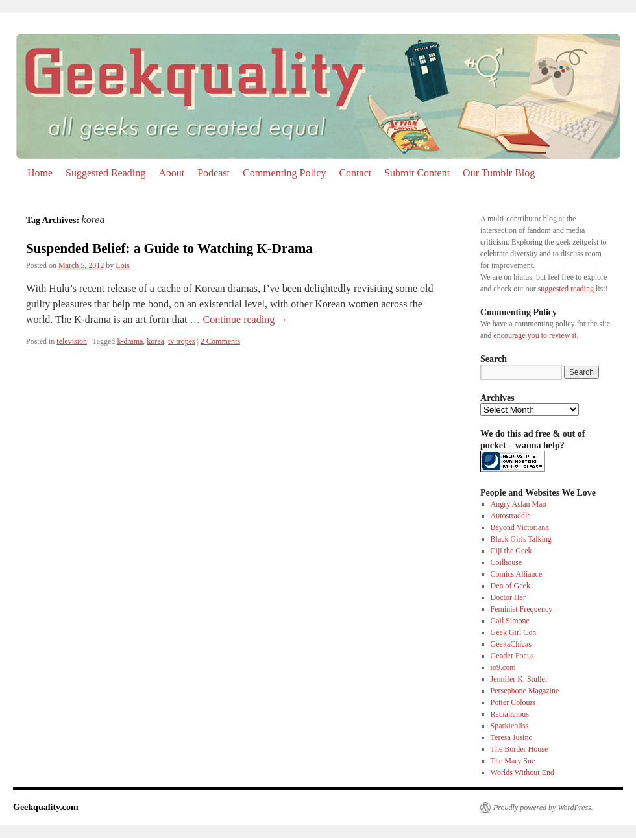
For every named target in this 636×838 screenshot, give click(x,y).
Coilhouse (506, 562)
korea (155, 341)
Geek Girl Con (514, 632)
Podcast (213, 172)
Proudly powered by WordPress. (543, 807)
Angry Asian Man (518, 504)
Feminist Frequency (522, 609)
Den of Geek (510, 585)
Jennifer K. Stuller (519, 679)
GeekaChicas (511, 644)
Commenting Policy (284, 172)
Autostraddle (511, 515)
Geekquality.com (46, 807)
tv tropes (181, 341)
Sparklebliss (510, 725)
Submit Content (417, 172)
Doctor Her (508, 597)
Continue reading (245, 319)
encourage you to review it (534, 335)
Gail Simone (510, 620)
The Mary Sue (513, 760)
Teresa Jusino (512, 737)
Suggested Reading (105, 172)
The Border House (519, 749)
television (71, 341)
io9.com (503, 667)
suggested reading (566, 288)
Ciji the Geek (511, 550)
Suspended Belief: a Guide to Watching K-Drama (169, 248)
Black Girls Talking (521, 539)
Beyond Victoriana (520, 527)
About (171, 172)
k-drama (130, 341)
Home (40, 172)
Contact (355, 172)
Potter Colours (513, 702)
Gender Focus (512, 655)
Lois (122, 265)
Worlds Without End (522, 772)
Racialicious (510, 714)
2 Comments (220, 341)
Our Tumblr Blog (499, 172)
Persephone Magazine (525, 690)
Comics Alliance (517, 574)
